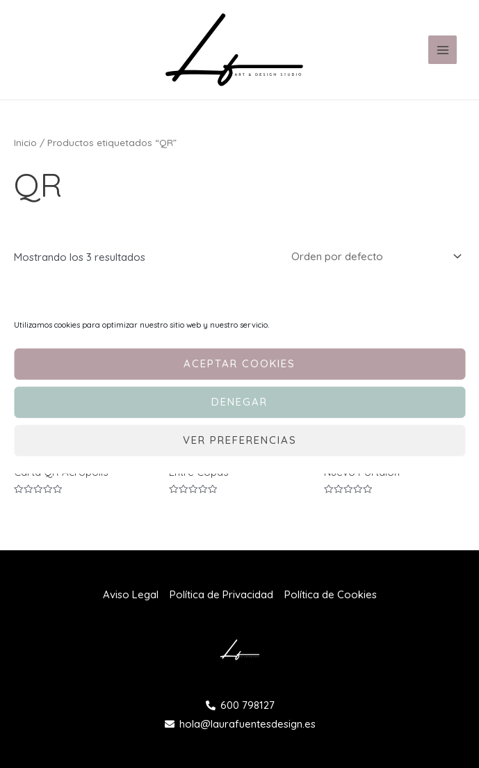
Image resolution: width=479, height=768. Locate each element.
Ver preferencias (240, 440)
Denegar (239, 401)
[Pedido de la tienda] (374, 256)
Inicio (25, 142)
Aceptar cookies (239, 363)
